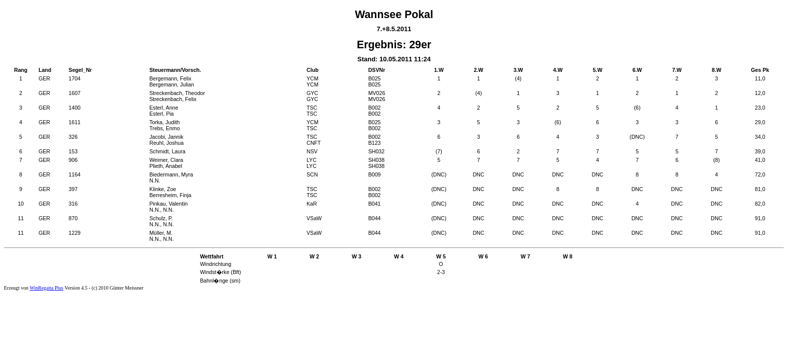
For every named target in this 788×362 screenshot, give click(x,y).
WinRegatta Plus (46, 288)
